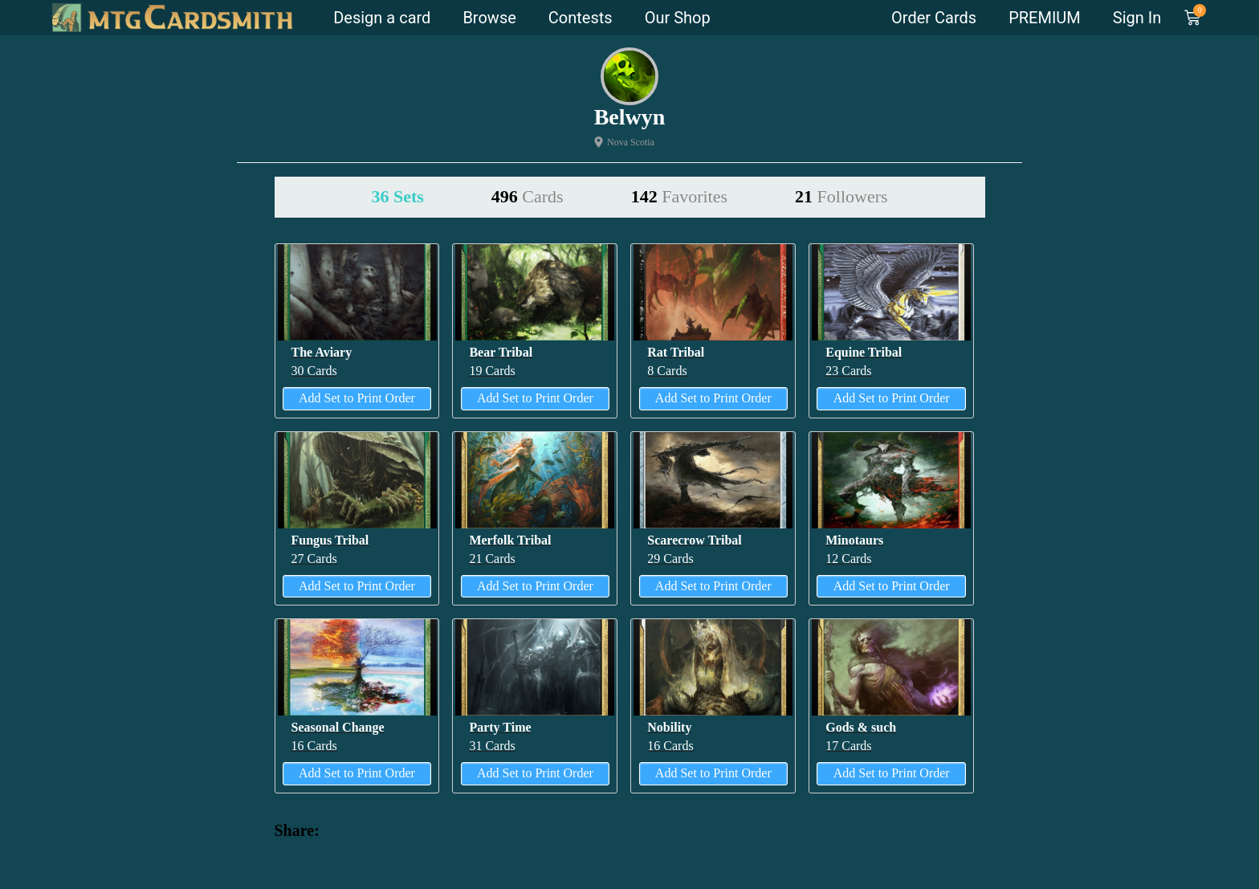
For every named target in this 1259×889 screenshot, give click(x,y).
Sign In (1137, 17)
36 (397, 196)
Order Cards (933, 17)
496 (527, 196)
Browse (488, 17)
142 (679, 196)
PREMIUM (1044, 17)
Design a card (381, 17)
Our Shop (678, 17)
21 (841, 196)
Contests (580, 17)
